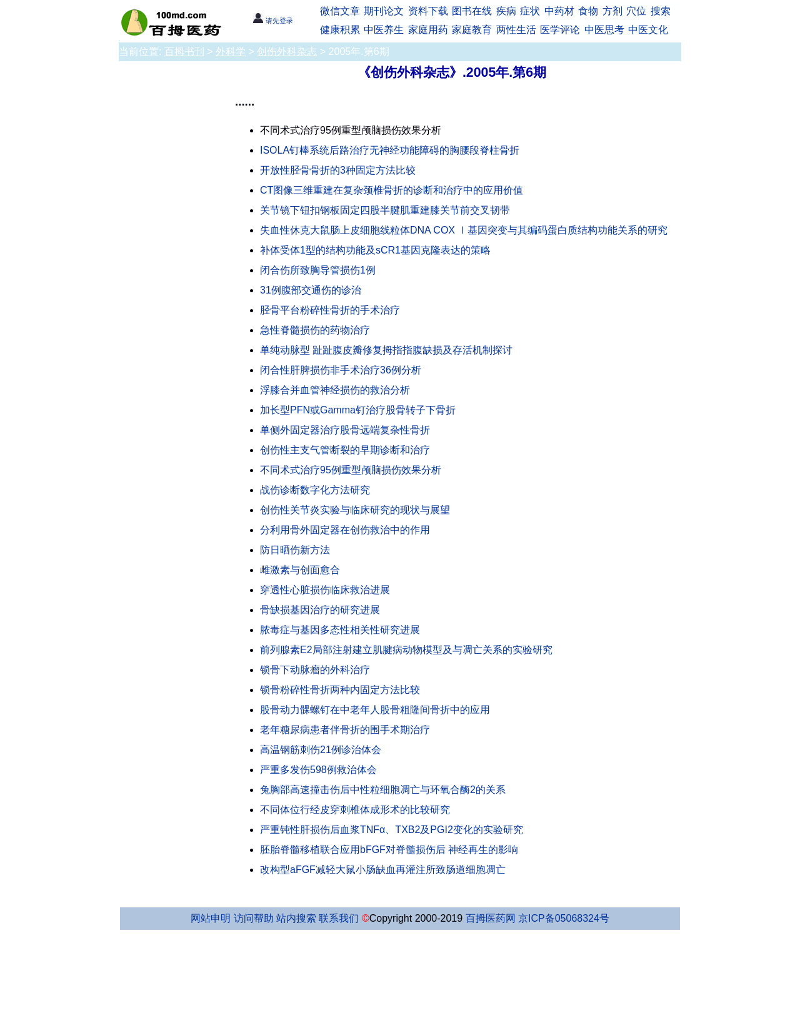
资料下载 (428, 11)
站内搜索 (296, 918)
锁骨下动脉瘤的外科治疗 (315, 669)
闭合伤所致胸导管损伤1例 (318, 270)
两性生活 (516, 29)
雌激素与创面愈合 (300, 570)
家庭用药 (428, 29)
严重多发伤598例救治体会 (318, 769)
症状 (530, 11)
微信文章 (340, 11)
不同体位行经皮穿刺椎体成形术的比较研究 (355, 809)
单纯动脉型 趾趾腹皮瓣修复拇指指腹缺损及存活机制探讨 (386, 350)
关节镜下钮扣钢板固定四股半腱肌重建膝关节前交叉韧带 (385, 210)
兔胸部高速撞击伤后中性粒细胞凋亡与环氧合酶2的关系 (383, 789)
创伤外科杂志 (287, 51)
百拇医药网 (491, 918)
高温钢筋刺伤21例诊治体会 (320, 749)
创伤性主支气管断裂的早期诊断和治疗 (345, 450)
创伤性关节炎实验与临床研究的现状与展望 (355, 510)
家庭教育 (472, 29)
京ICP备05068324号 (563, 918)
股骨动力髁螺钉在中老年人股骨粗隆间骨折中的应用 (375, 709)
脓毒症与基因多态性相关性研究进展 (340, 629)
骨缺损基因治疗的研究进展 (320, 609)
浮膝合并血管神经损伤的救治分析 (335, 390)
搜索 (661, 11)
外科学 (231, 51)
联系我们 (339, 918)
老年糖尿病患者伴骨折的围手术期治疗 (345, 729)
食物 (588, 11)
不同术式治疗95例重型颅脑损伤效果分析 (350, 470)
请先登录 (272, 20)
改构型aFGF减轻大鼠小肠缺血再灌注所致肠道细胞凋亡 (383, 869)
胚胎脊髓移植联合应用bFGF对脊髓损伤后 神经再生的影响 (389, 849)
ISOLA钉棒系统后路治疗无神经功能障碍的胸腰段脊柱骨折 (389, 150)
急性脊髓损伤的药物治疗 (315, 330)
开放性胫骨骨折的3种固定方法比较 (338, 170)
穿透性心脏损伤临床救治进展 (325, 589)
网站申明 (211, 918)
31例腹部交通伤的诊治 (310, 290)
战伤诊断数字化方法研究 (315, 490)
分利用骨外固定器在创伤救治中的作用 (345, 530)
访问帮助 (254, 918)
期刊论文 (384, 11)
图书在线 (472, 11)
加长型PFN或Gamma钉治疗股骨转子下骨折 (358, 410)
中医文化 (648, 29)
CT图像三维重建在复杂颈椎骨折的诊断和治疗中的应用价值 (391, 190)
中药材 (559, 11)
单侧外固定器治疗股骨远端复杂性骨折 (345, 430)
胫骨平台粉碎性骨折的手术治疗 (330, 310)
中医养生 (384, 29)
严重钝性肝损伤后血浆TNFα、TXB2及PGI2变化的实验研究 (391, 829)
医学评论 (560, 29)
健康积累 (340, 29)
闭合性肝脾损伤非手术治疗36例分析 (340, 370)
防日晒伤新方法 (295, 550)
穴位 (636, 11)
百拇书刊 (184, 51)
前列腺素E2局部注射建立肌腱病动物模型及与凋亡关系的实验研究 (406, 649)
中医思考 (604, 29)
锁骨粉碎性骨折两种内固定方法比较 (340, 689)
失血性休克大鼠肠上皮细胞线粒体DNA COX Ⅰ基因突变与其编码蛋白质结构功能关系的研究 (464, 230)
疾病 (506, 11)
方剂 (612, 11)
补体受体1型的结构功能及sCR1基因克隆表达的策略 (375, 250)
